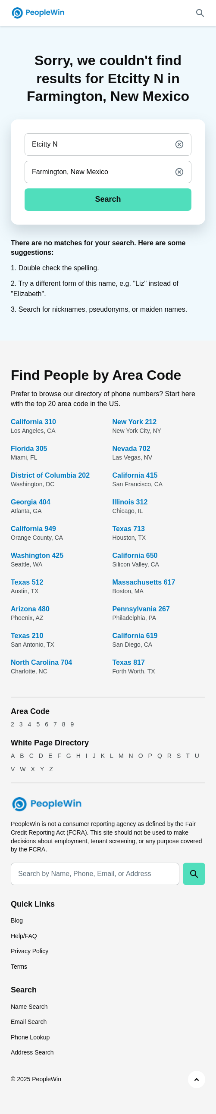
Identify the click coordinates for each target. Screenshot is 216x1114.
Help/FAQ (24, 936)
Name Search (29, 1006)
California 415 (135, 475)
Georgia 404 (30, 502)
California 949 (33, 528)
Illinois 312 (130, 502)
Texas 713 (129, 528)
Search (108, 199)
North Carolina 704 (41, 662)
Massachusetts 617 (144, 582)
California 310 (33, 422)
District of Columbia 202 (50, 475)
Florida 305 (29, 448)
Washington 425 (37, 555)
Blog (17, 920)
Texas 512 (27, 582)
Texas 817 (129, 662)
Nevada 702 (131, 448)
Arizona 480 (30, 609)
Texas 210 (27, 635)
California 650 (135, 555)
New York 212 (135, 422)
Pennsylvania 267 (141, 609)
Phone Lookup (30, 1037)
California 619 (135, 635)
